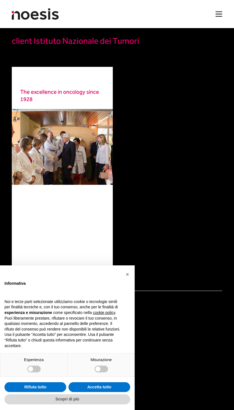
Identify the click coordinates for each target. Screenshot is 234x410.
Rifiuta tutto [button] (35, 387)
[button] (127, 274)
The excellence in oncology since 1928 (59, 96)
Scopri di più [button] (67, 399)
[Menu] (218, 14)
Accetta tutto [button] (99, 387)
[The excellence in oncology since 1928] (62, 147)
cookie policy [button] (104, 312)
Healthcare (30, 79)
